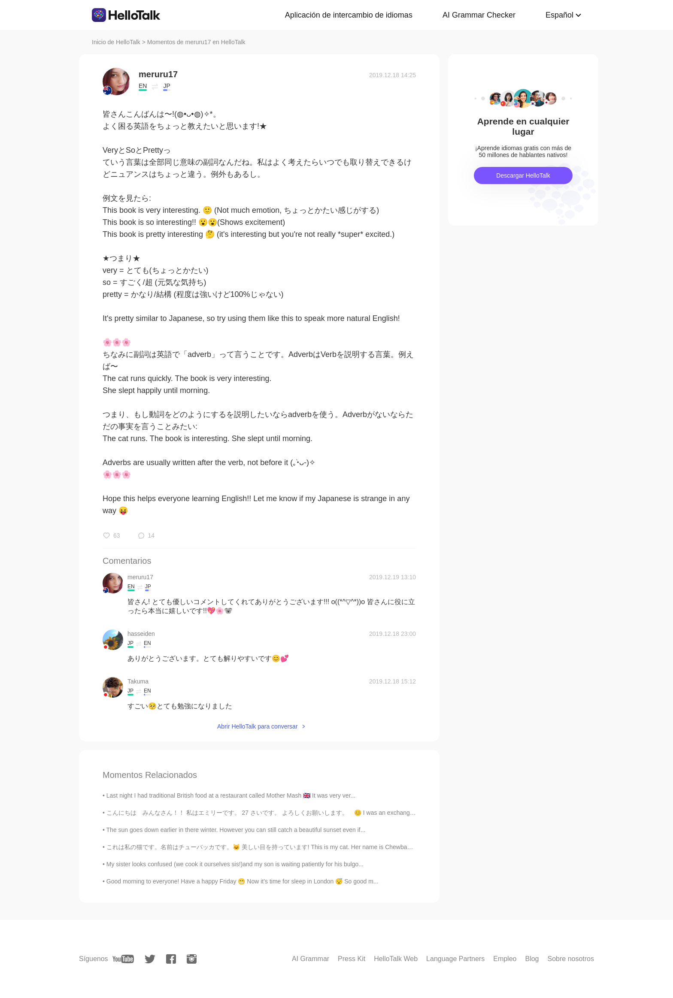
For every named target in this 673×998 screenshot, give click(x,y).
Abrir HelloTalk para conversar (257, 726)
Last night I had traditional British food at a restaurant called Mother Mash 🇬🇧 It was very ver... (230, 795)
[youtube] (123, 959)
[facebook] (171, 959)
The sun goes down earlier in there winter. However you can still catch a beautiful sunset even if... (236, 829)
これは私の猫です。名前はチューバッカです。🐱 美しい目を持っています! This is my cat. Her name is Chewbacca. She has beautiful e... (291, 847)
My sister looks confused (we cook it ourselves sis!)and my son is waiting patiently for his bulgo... (235, 864)
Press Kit (351, 958)
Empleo (504, 958)
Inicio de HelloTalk (116, 42)
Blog (532, 958)
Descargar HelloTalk (523, 175)
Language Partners (455, 958)
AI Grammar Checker (479, 15)
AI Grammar (310, 958)
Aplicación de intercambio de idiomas (348, 15)
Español (559, 15)
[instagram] (192, 959)
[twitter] (150, 959)
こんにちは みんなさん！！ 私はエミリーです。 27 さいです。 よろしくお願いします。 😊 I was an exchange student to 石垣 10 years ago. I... (306, 812)
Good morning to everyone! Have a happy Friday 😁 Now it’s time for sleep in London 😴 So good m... (242, 881)
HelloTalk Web (396, 958)
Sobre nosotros (570, 958)
